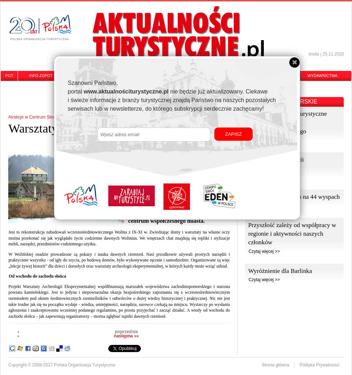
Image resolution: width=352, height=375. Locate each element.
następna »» (126, 335)
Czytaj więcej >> (264, 251)
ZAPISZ (233, 134)
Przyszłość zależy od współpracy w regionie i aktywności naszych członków (292, 234)
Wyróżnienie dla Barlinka (280, 271)
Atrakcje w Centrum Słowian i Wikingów (46, 117)
